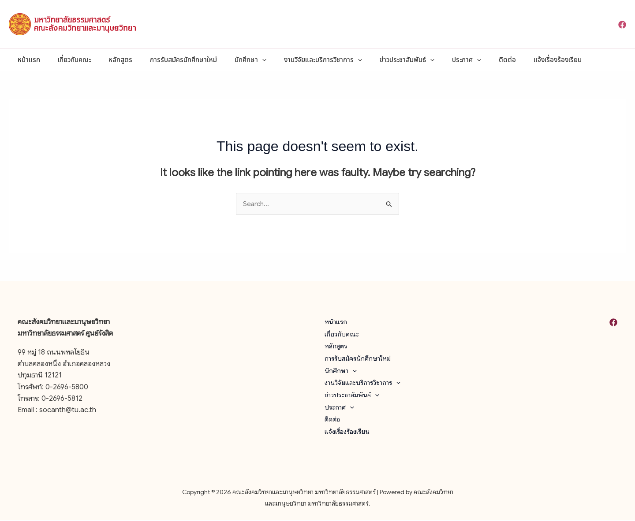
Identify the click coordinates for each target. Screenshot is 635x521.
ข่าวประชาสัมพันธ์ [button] (378, 60)
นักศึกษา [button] (231, 60)
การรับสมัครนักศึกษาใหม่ (168, 59)
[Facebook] (622, 25)
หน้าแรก (26, 59)
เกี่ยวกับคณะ (67, 59)
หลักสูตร (109, 59)
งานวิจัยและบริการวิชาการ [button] (299, 60)
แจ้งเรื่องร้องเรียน (516, 59)
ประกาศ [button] (433, 60)
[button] (242, 60)
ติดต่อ (469, 59)
